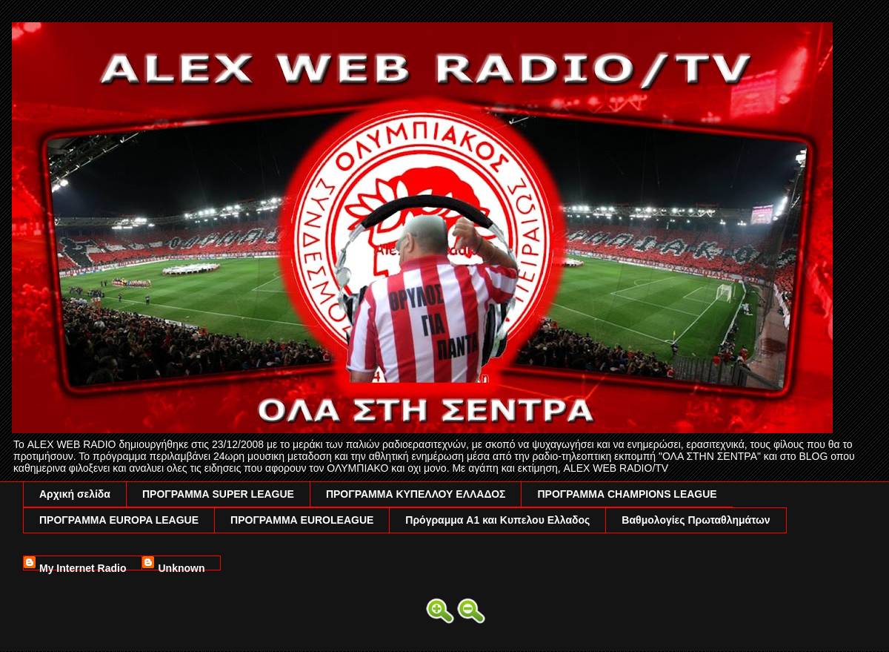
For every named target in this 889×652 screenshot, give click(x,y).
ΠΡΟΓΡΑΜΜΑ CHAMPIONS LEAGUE (626, 494)
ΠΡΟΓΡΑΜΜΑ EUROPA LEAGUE (119, 520)
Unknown (181, 566)
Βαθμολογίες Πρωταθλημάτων (696, 520)
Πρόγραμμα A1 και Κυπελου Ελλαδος (497, 520)
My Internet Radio (82, 566)
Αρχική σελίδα (74, 494)
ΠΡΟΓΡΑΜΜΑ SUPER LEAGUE (218, 494)
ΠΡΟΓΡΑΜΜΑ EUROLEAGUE (301, 520)
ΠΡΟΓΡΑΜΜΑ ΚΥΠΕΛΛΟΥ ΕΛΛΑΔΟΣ (416, 494)
